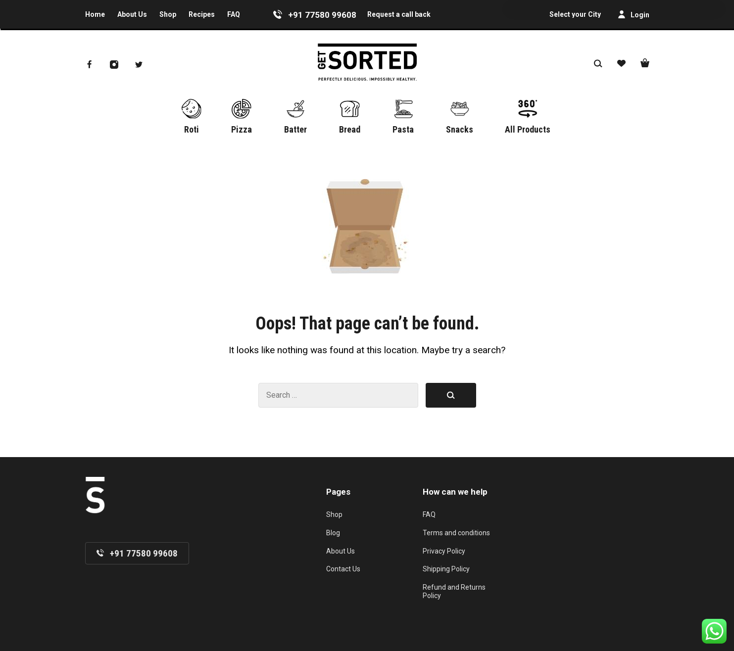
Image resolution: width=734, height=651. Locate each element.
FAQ (233, 14)
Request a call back (399, 14)
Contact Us (343, 569)
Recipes (202, 14)
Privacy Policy (444, 551)
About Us (132, 14)
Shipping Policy (446, 569)
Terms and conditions (456, 533)
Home (95, 14)
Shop (167, 14)
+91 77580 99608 (322, 15)
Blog (333, 533)
